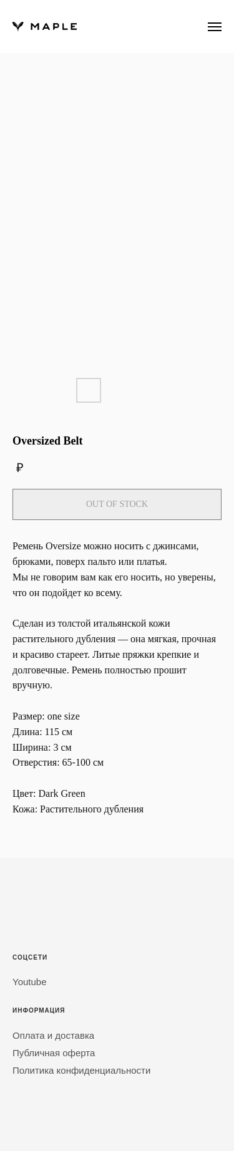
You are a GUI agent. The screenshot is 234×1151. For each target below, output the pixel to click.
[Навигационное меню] (215, 26)
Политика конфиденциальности (81, 1070)
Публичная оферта (53, 1052)
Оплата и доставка (53, 1035)
